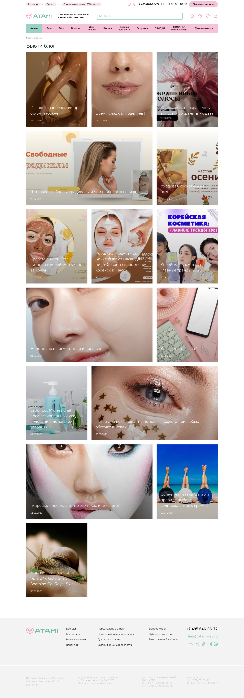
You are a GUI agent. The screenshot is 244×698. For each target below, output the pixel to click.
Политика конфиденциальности (117, 634)
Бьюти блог (73, 634)
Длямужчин (91, 28)
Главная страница (34, 38)
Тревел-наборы (204, 28)
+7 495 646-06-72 (146, 4)
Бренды (51, 4)
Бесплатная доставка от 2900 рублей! (81, 4)
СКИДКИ (160, 28)
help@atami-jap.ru (203, 636)
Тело (61, 28)
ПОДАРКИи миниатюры (179, 28)
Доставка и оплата (109, 639)
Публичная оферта (160, 634)
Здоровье (142, 28)
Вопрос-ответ (157, 629)
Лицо (49, 28)
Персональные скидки (111, 629)
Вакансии (72, 645)
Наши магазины (76, 639)
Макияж (107, 28)
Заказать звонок (203, 4)
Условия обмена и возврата (115, 645)
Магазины (33, 4)
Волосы (75, 28)
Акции (34, 28)
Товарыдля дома (124, 28)
